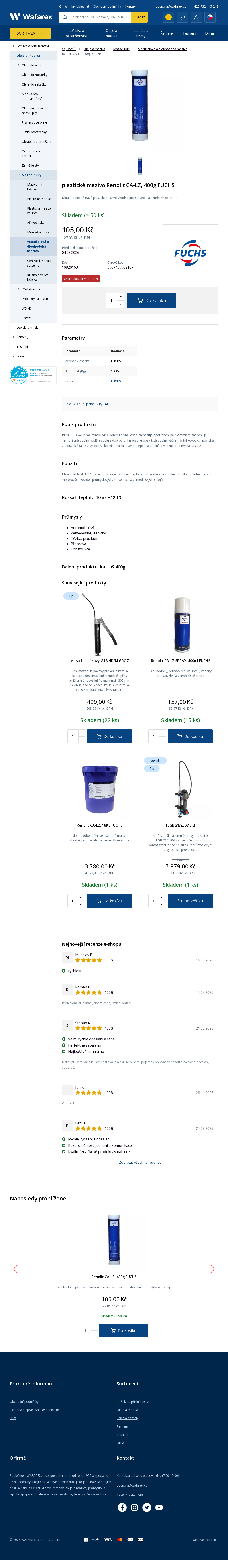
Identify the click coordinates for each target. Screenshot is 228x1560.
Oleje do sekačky (34, 84)
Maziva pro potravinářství (29, 96)
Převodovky (35, 222)
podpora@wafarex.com (172, 6)
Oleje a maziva (111, 33)
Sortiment (30, 33)
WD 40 (27, 308)
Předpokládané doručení (79, 248)
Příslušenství (28, 289)
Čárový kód (115, 263)
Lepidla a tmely (140, 33)
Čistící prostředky (34, 132)
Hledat (139, 17)
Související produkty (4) (87, 403)
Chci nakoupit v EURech (81, 279)
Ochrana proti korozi (29, 153)
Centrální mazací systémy (39, 263)
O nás (63, 6)
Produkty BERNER (35, 299)
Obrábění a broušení (36, 141)
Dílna (209, 33)
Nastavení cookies (205, 1540)
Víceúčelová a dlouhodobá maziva (38, 246)
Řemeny (167, 33)
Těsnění (189, 33)
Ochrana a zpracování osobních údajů (37, 1410)
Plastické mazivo (39, 199)
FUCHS (116, 381)
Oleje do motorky (34, 75)
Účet (13, 1418)
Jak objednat (80, 6)
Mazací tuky (29, 175)
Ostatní (27, 318)
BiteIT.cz (54, 1540)
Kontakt (130, 6)
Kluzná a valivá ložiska (37, 277)
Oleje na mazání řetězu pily (33, 110)
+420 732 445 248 (205, 6)
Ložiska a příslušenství (76, 33)
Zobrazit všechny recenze (140, 1162)
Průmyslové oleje (31, 122)
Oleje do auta (29, 65)
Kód (65, 263)
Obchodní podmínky (107, 6)
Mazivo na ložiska (34, 186)
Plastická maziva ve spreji (39, 210)
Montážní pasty (38, 232)
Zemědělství (28, 165)
